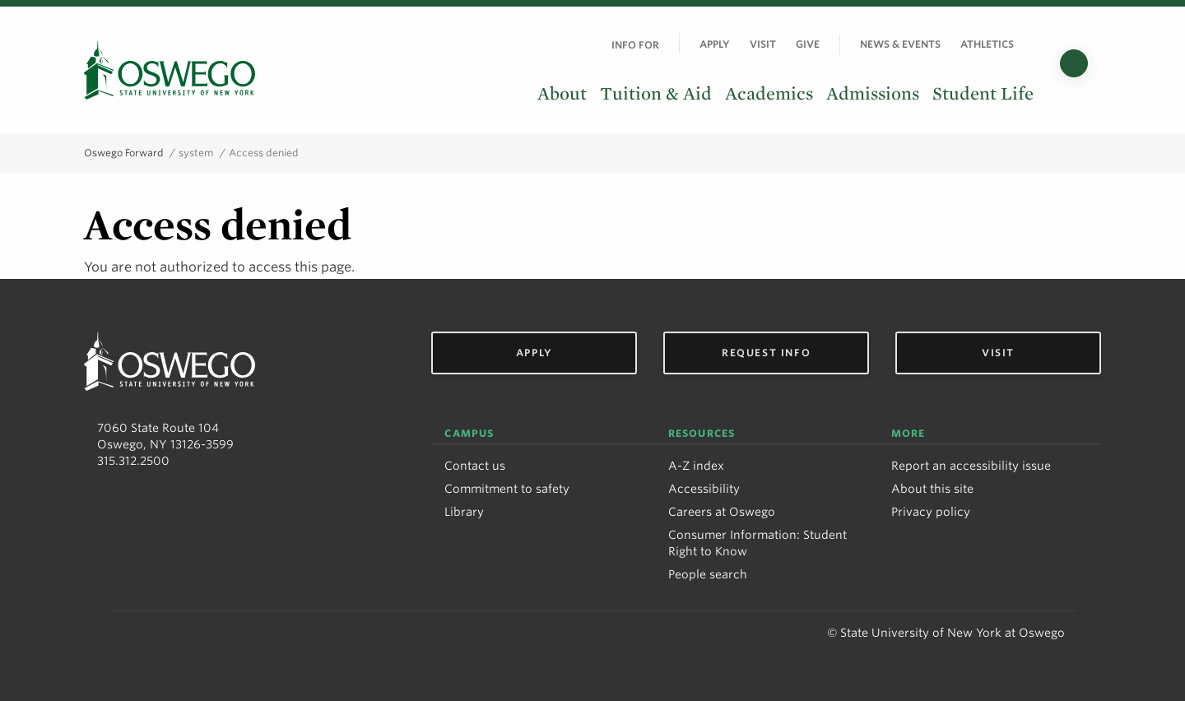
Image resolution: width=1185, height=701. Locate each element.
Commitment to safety (506, 488)
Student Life (983, 94)
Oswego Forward (124, 152)
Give (808, 44)
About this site (932, 488)
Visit (763, 44)
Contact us (474, 465)
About (562, 94)
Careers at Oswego (721, 511)
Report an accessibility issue (971, 465)
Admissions (872, 94)
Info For (635, 45)
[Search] (1074, 63)
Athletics (987, 44)
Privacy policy (930, 511)
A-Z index (696, 465)
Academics (769, 94)
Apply (714, 44)
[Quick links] (1033, 44)
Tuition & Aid (656, 94)
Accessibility (704, 488)
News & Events (900, 44)
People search (707, 574)
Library (464, 511)
